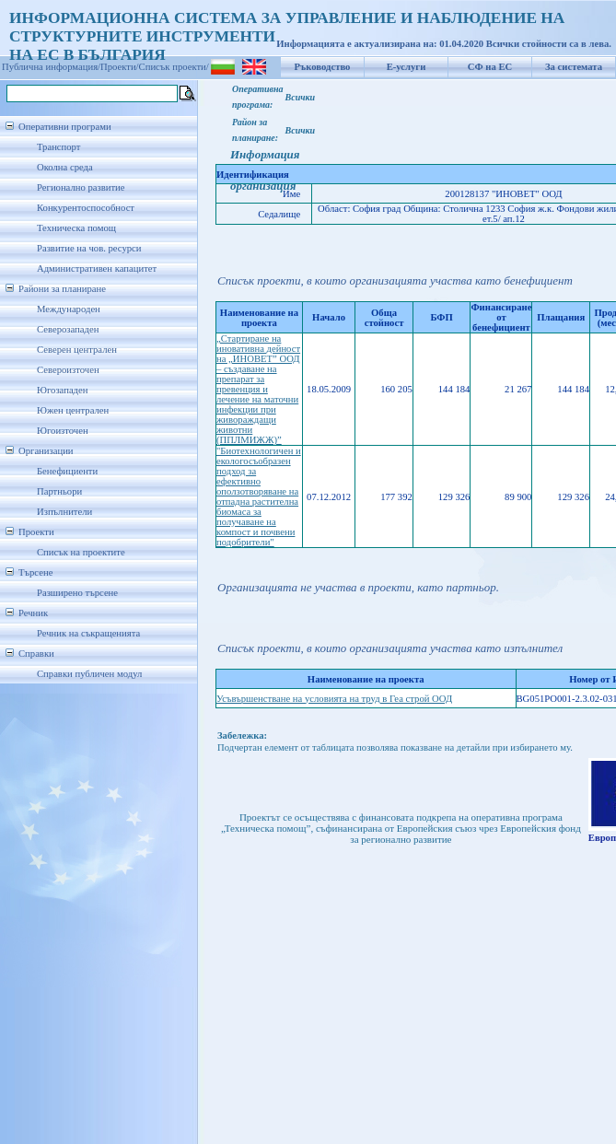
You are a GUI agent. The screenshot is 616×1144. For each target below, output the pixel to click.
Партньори (59, 491)
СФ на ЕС (490, 67)
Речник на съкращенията (88, 633)
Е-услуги (406, 67)
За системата (573, 67)
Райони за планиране (62, 289)
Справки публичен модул (89, 674)
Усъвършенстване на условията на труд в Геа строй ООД (334, 699)
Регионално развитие (81, 187)
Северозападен (68, 329)
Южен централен (73, 410)
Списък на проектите (81, 552)
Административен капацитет (97, 268)
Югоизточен (62, 431)
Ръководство (323, 67)
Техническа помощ (76, 228)
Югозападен (62, 390)
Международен (68, 309)
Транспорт (58, 147)
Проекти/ (119, 67)
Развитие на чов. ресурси (89, 248)
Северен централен (77, 349)
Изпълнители (64, 512)
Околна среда (65, 167)
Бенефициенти (67, 471)
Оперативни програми (64, 127)
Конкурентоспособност (85, 208)
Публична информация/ (51, 67)
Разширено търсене (77, 593)
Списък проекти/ (174, 67)
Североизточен (68, 370)
